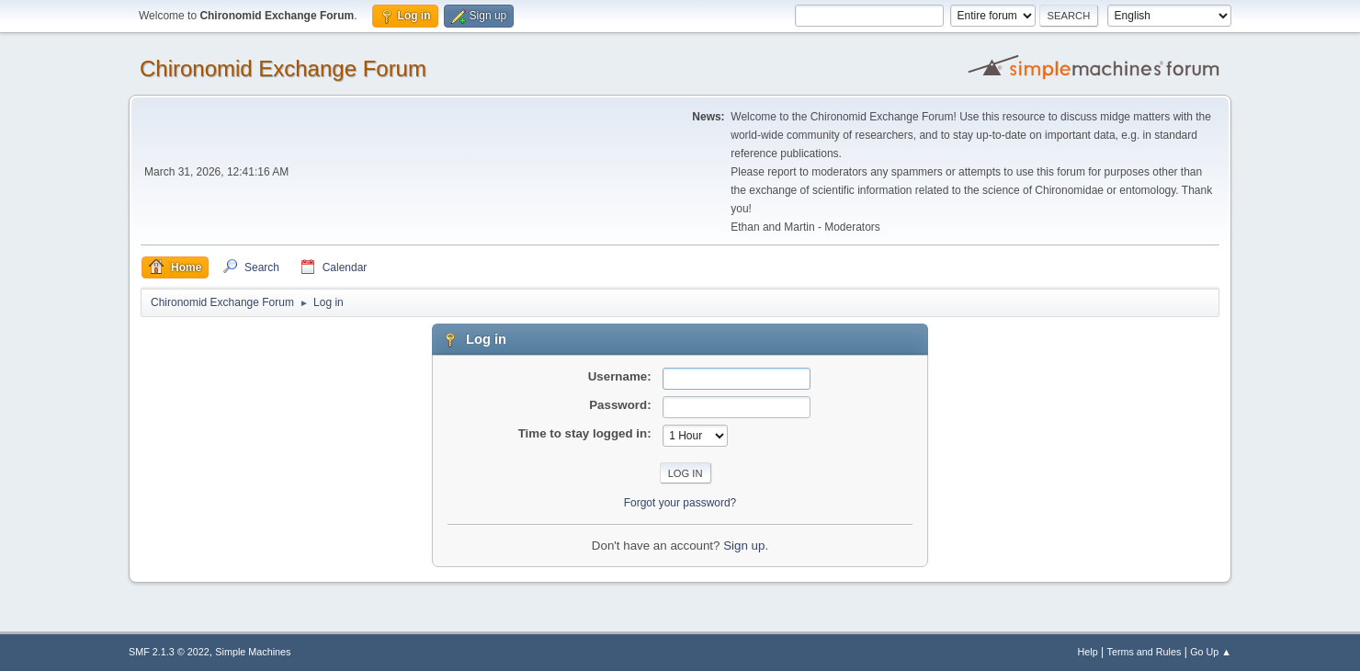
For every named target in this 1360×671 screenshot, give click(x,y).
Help (1088, 651)
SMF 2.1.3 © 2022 (169, 651)
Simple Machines (252, 651)
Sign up (744, 545)
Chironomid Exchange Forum (283, 68)
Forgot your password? (680, 502)
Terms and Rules (1144, 651)
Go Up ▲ (1210, 651)
